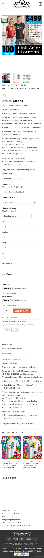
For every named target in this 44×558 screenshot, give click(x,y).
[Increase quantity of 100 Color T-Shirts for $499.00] (9, 311)
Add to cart (22, 311)
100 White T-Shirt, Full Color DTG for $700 (31, 464)
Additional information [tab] (12, 349)
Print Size (6, 184)
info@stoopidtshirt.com (11, 520)
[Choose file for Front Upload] (20, 288)
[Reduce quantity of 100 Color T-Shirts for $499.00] (3, 311)
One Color (9, 325)
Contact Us (29, 545)
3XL (7, 274)
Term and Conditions (13, 543)
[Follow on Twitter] (22, 534)
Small (4, 222)
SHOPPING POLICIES (32, 543)
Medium (5, 232)
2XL (7, 264)
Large (4, 243)
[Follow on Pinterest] (29, 534)
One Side (16, 325)
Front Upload (7, 285)
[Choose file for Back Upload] (20, 300)
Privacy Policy (16, 545)
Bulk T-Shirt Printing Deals (14, 85)
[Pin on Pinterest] (17, 330)
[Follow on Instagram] (18, 534)
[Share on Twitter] (8, 330)
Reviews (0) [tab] (6, 353)
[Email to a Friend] (12, 330)
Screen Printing (30, 325)
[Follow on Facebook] (14, 534)
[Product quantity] (6, 311)
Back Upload (7, 296)
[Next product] (4, 96)
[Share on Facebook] (4, 330)
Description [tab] (7, 344)
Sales (22, 325)
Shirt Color (7, 174)
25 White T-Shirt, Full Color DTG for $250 (9, 464)
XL (3, 253)
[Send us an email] (26, 534)
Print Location (8, 198)
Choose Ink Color (9, 208)
